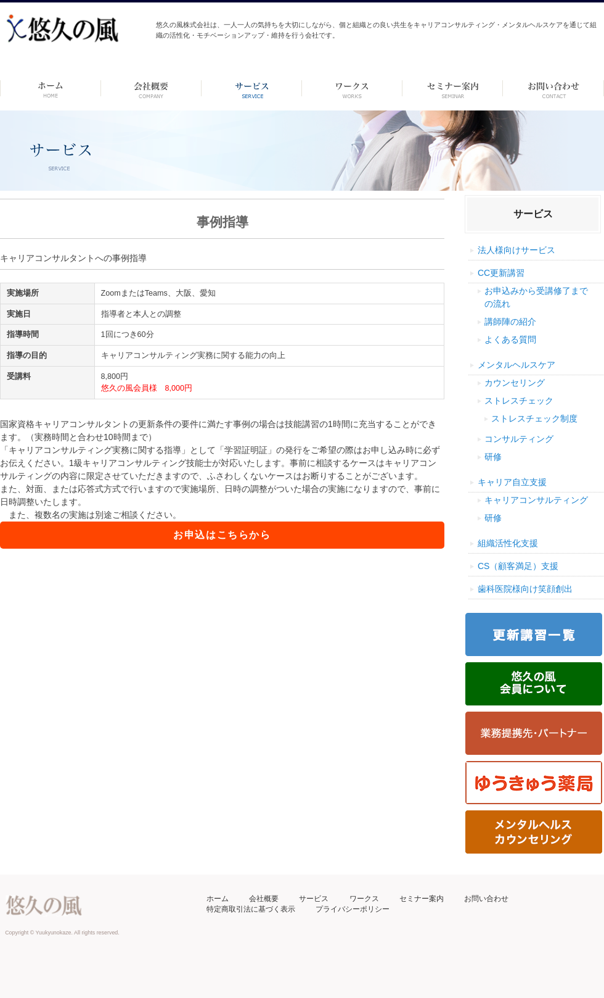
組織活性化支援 (508, 543)
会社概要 (264, 898)
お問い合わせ (486, 898)
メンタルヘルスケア (516, 365)
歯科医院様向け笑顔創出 (525, 589)
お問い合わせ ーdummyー (553, 88)
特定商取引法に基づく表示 (250, 909)
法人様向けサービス (516, 250)
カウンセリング (514, 383)
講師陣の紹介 (510, 321)
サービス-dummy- (252, 88)
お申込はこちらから (222, 535)
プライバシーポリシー (353, 909)
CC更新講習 (501, 273)
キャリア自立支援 (512, 482)
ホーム (50, 88)
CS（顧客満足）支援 (518, 566)
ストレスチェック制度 (534, 418)
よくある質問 (510, 339)
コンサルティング (518, 439)
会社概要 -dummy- (151, 88)
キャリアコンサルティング (536, 500)
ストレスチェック (518, 400)
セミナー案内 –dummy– (452, 88)
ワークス (352, 88)
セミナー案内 (421, 898)
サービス (314, 898)
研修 (493, 457)
